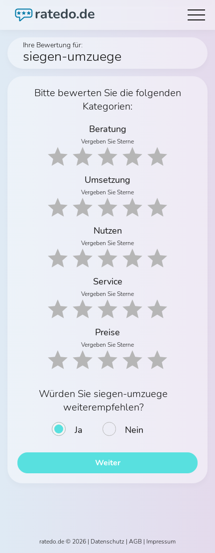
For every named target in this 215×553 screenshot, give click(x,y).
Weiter (107, 462)
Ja (79, 430)
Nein (134, 430)
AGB (135, 542)
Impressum (161, 542)
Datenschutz (107, 542)
